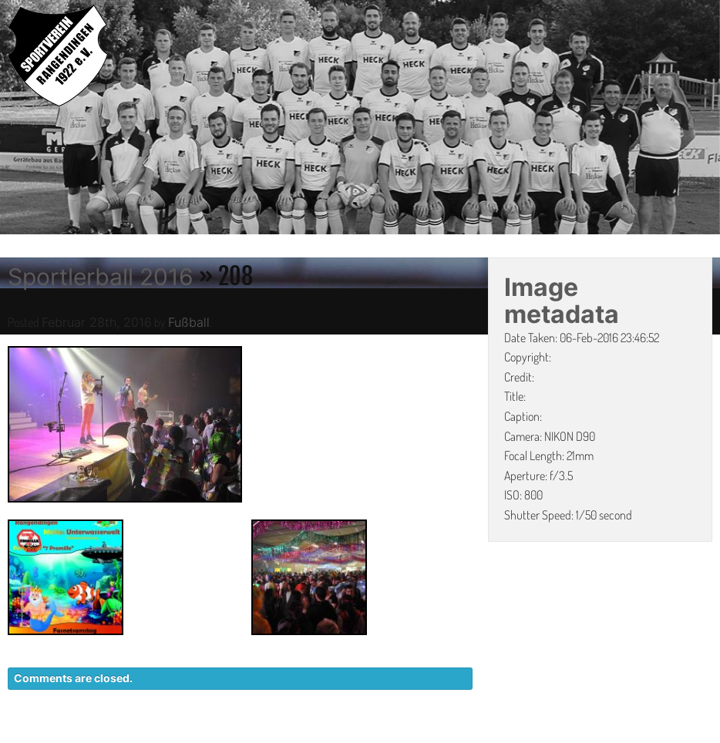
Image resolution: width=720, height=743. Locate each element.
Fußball (189, 322)
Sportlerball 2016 (100, 277)
